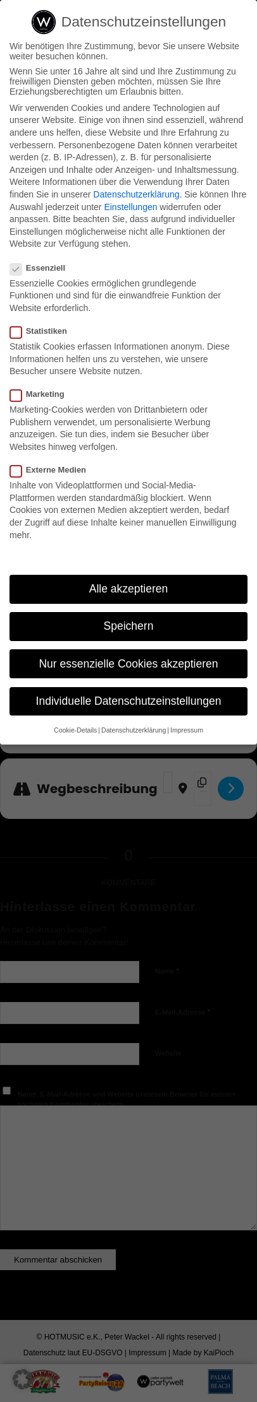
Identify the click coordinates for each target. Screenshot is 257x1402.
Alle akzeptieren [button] (128, 588)
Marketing (42, 394)
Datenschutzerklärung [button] (133, 730)
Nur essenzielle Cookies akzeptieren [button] (128, 663)
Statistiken (43, 331)
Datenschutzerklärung (136, 194)
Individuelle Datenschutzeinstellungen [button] (129, 701)
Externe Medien (53, 469)
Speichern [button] (129, 626)
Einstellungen (130, 207)
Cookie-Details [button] (75, 730)
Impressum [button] (186, 730)
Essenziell (42, 268)
